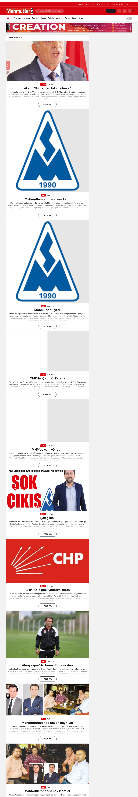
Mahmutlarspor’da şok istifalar (47, 791)
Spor (43, 195)
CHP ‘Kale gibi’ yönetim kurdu (47, 590)
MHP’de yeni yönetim (47, 449)
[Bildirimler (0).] (130, 11)
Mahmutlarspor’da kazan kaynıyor (47, 723)
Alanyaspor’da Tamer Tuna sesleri (47, 665)
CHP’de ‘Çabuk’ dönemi (47, 378)
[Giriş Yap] (124, 11)
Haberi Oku (47, 104)
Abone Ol (111, 11)
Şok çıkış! (47, 518)
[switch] (129, 18)
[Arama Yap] (119, 11)
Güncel (43, 84)
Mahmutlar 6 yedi (47, 310)
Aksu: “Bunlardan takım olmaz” (47, 88)
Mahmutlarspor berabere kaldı (47, 199)
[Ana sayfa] (8, 18)
